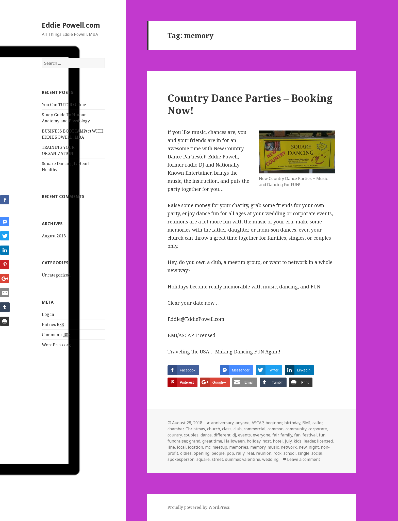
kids (298, 441)
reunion (263, 453)
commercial (255, 429)
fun (322, 435)
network (289, 447)
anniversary (222, 423)
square (203, 459)
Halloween (234, 441)
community (296, 429)
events (244, 435)
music (273, 447)
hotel (278, 441)
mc (207, 447)
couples (191, 435)
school (290, 453)
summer (232, 459)
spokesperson (181, 459)
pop (230, 453)
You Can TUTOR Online (64, 104)
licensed (325, 441)
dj (234, 435)
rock (277, 453)
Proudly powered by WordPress (199, 507)
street (217, 459)
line (171, 447)
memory (258, 447)
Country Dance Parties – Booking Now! (250, 104)
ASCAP (257, 423)
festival (310, 435)
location (195, 447)
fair (275, 435)
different (222, 435)
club (238, 429)
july (288, 441)
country (175, 435)
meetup (219, 447)
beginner (274, 423)
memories (238, 447)
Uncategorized (56, 275)
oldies (186, 453)
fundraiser (177, 441)
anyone (243, 423)
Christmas (195, 429)
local (181, 447)
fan (297, 435)
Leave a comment (303, 459)
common (276, 429)
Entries (53, 325)
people (218, 453)
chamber (176, 429)
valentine (251, 459)
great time (212, 441)
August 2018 (54, 236)
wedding (270, 459)
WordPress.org (56, 345)
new (303, 447)
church (213, 429)
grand (194, 441)
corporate (317, 429)
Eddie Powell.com (71, 25)
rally (240, 453)
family (286, 435)
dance (206, 435)
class (226, 429)
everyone (261, 435)
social (316, 453)
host (266, 441)
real (250, 453)
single (303, 453)
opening (201, 453)
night (314, 447)
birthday (292, 423)
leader (309, 441)
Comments (56, 335)
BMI (306, 423)
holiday (253, 441)
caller (317, 423)
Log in (48, 314)
